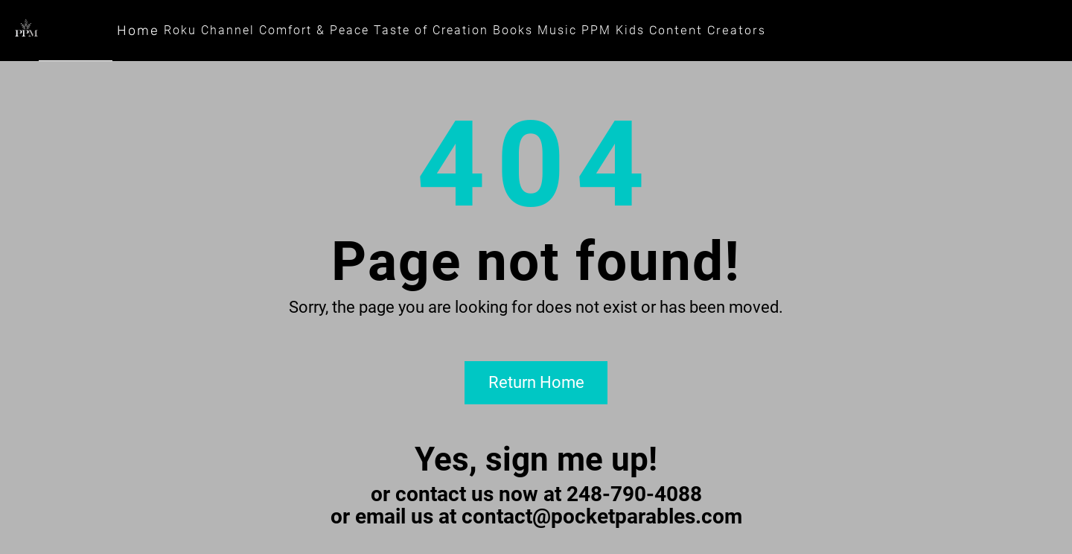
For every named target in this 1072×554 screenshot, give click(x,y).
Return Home (536, 382)
